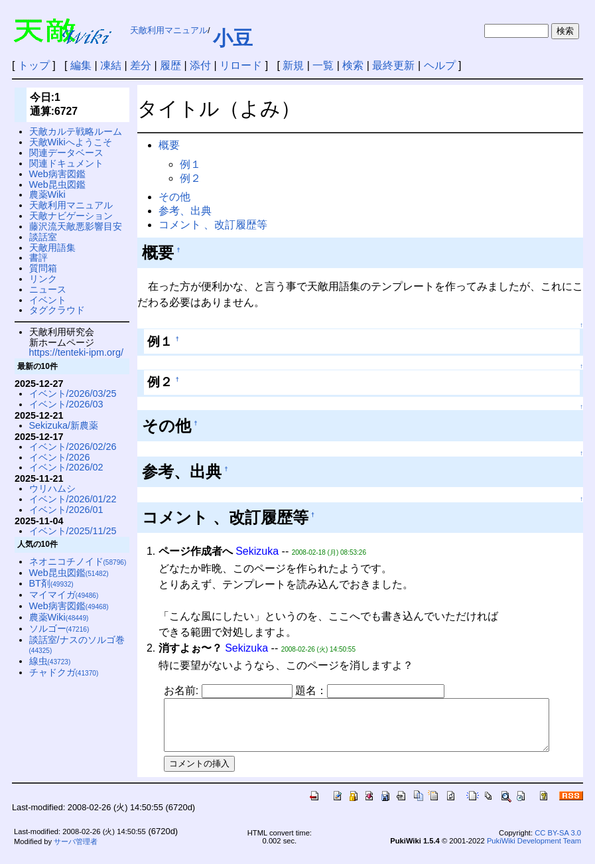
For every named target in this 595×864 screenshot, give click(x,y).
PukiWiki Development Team (534, 851)
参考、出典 (185, 210)
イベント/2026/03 (66, 404)
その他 (174, 196)
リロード (241, 65)
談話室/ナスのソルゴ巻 (77, 644)
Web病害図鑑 (57, 174)
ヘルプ (440, 65)
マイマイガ (64, 594)
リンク (43, 278)
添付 (200, 65)
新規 (293, 65)
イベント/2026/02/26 (73, 446)
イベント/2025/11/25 (73, 531)
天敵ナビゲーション (71, 215)
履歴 (170, 65)
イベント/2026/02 (66, 467)
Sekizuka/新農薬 (63, 425)
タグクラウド (57, 310)
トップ (34, 65)
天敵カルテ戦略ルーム (75, 131)
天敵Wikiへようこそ (70, 142)
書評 (38, 257)
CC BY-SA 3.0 (558, 843)
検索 (353, 65)
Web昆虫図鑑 (57, 184)
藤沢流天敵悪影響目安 (75, 226)
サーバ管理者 (76, 851)
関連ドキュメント (66, 163)
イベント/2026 (59, 457)
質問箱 (43, 268)
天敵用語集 (52, 247)
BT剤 (51, 583)
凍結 (110, 65)
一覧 (323, 65)
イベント (47, 300)
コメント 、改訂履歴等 (213, 224)
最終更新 (393, 65)
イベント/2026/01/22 (73, 499)
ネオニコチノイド (78, 561)
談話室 (43, 237)
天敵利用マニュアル (169, 30)
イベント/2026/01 (66, 509)
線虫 (50, 661)
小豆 (233, 38)
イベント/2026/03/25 (73, 393)
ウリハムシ (52, 488)
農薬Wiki (47, 194)
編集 (81, 65)
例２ (190, 178)
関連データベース (66, 152)
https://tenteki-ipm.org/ (76, 352)
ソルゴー (59, 628)
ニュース (47, 289)
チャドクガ (64, 672)
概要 (169, 145)
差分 (140, 65)
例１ (190, 164)
